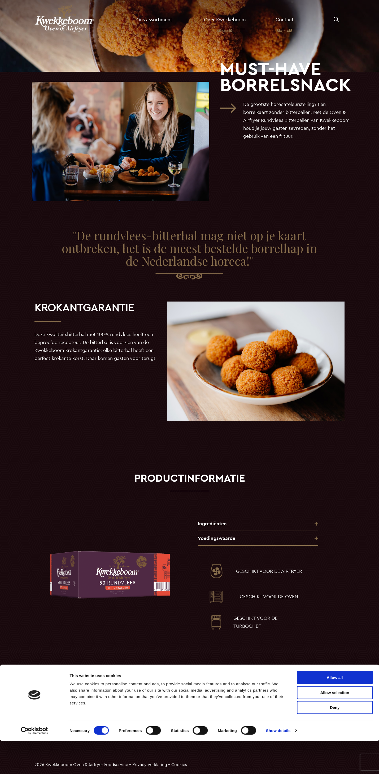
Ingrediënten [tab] (212, 524)
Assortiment (46, 692)
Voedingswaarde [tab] (216, 538)
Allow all (335, 710)
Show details (278, 763)
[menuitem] (164, 21)
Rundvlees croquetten (135, 692)
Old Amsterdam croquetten (141, 686)
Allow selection (334, 725)
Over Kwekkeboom (229, 22)
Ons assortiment (163, 22)
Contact (283, 22)
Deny (335, 740)
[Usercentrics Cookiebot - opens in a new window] (34, 764)
